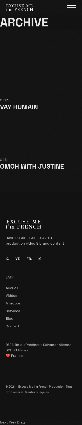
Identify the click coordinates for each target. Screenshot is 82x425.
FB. (29, 258)
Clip (4, 100)
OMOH (32, 166)
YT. (18, 258)
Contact (12, 326)
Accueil (12, 288)
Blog (9, 318)
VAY (19, 107)
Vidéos (11, 295)
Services (13, 311)
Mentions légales (37, 392)
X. (7, 258)
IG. (40, 258)
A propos (13, 303)
